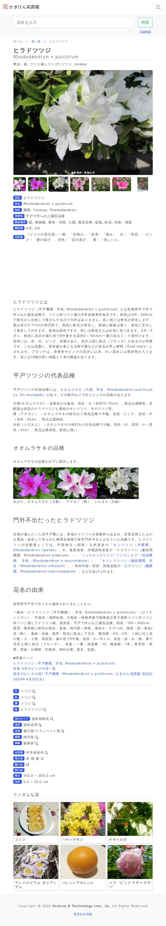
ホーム (18, 41)
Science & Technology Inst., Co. (81, 906)
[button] (16, 184)
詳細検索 (145, 31)
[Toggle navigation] (158, 7)
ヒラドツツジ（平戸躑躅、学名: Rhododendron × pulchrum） (65, 663)
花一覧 (36, 41)
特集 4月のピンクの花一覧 (34, 668)
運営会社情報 (83, 914)
